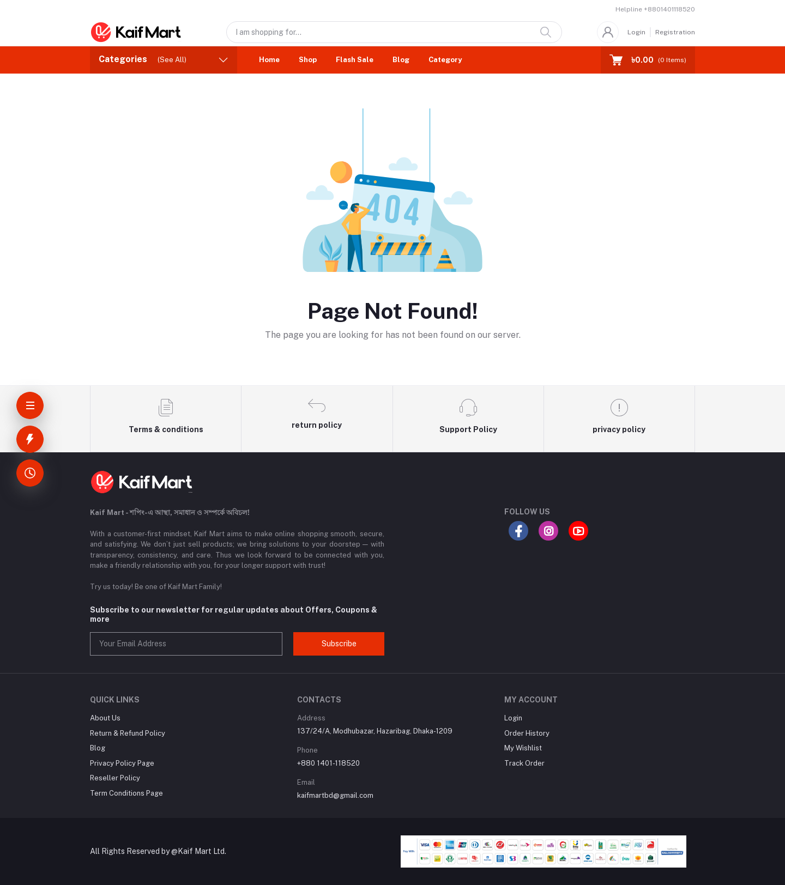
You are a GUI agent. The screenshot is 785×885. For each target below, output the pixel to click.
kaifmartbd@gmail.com (335, 795)
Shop (308, 60)
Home (269, 60)
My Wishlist (523, 748)
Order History (527, 733)
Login (636, 32)
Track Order (524, 763)
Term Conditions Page (126, 793)
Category (445, 60)
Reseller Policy (115, 778)
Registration (675, 32)
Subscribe (339, 643)
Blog (400, 60)
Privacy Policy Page (122, 763)
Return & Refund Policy (127, 733)
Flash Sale (354, 60)
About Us (105, 718)
